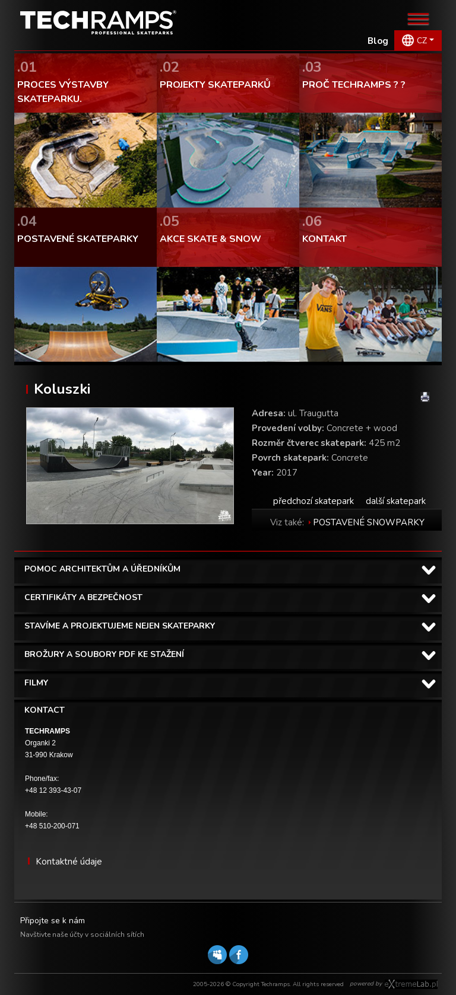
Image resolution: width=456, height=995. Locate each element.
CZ (422, 40)
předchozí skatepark (313, 501)
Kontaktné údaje (69, 862)
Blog (378, 41)
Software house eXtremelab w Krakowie (411, 984)
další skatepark (396, 501)
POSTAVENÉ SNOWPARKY (369, 522)
